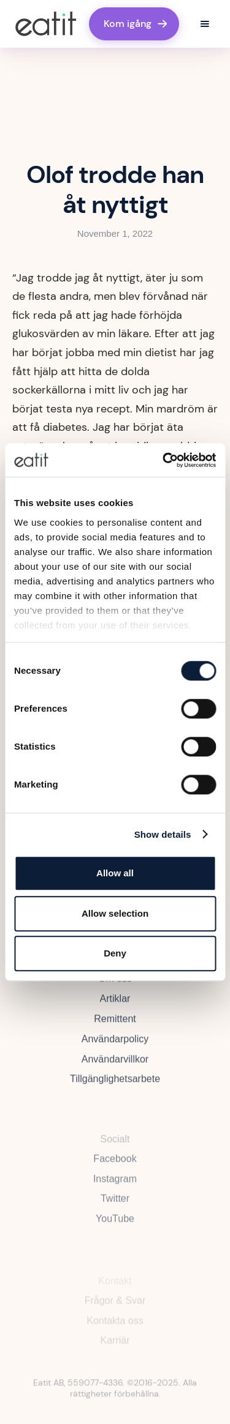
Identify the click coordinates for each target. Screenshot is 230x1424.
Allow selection (115, 913)
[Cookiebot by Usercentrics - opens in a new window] (164, 460)
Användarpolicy (115, 1045)
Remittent (115, 1025)
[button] (205, 24)
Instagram (115, 1187)
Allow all (115, 873)
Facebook (114, 1166)
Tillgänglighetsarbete (115, 1085)
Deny (115, 953)
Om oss (115, 985)
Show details (162, 834)
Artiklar (115, 1005)
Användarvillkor (115, 1066)
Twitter (115, 1207)
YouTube (115, 1227)
